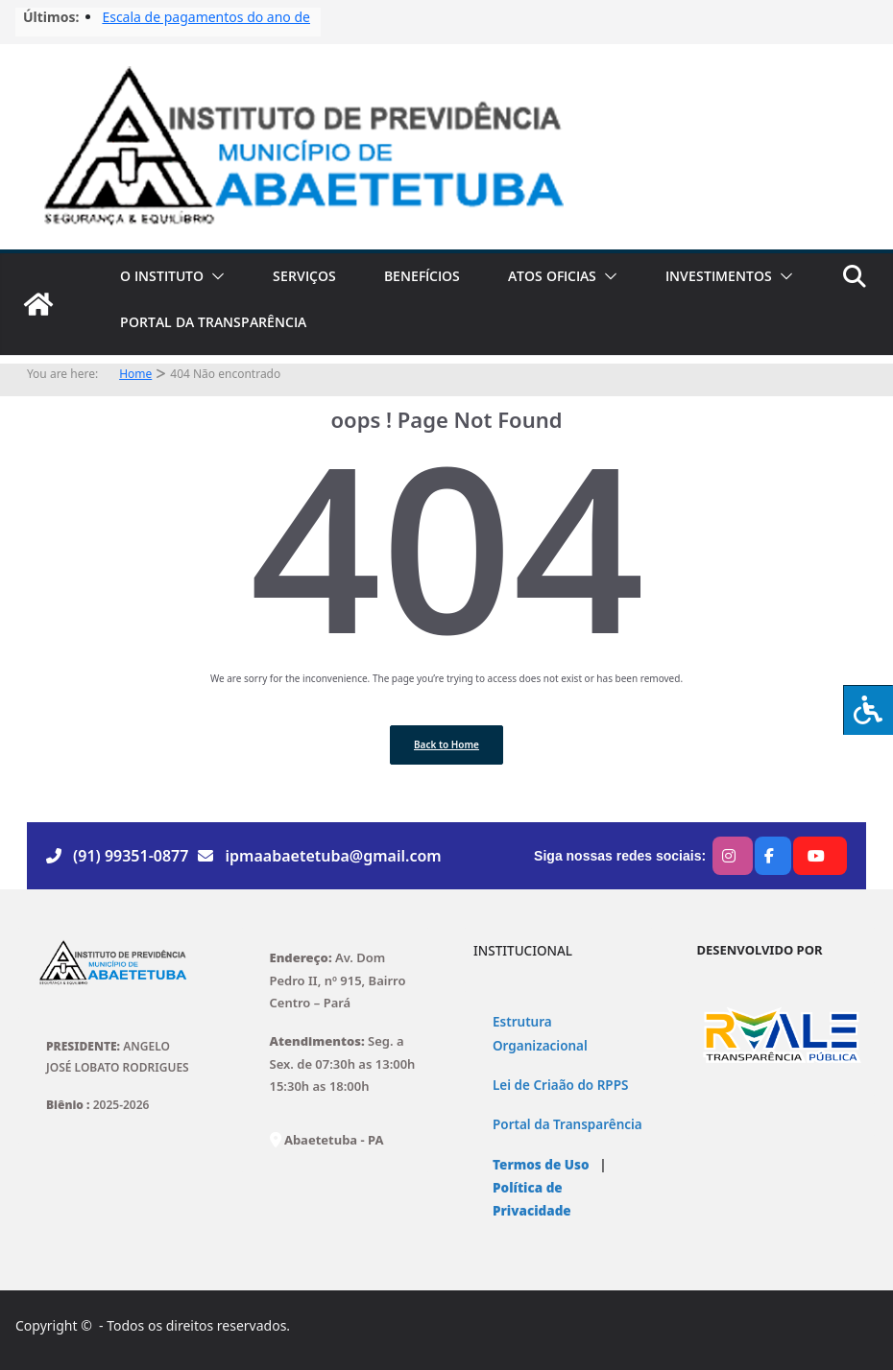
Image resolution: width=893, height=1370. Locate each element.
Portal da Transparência (567, 1124)
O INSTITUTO (162, 276)
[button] (214, 276)
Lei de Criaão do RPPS (560, 1085)
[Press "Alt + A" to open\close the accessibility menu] (868, 710)
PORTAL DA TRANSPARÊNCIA (213, 322)
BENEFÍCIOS (422, 276)
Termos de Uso (541, 1164)
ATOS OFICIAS (552, 276)
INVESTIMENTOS (718, 276)
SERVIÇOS (304, 276)
